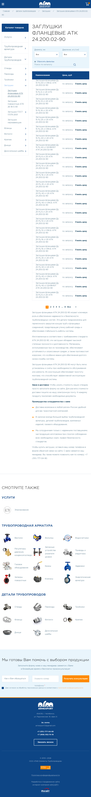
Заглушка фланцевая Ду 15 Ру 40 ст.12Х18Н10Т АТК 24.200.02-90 (47, 147)
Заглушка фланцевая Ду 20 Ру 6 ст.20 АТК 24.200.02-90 (47, 156)
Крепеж (15, 140)
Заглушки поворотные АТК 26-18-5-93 (16, 104)
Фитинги (15, 134)
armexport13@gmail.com (45, 725)
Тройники (15, 80)
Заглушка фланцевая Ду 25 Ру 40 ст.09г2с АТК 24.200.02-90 (47, 276)
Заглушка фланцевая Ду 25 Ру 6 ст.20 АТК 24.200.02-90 (47, 212)
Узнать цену (81, 84)
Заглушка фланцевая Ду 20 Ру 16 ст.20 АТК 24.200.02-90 (47, 175)
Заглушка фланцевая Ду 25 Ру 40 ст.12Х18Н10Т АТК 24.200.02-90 (47, 285)
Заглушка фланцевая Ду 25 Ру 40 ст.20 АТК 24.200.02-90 (47, 267)
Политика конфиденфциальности (45, 775)
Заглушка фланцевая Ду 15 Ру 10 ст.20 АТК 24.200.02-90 (47, 101)
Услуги (15, 37)
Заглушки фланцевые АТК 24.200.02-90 (15, 93)
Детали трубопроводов (26, 11)
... (62, 307)
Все (69, 307)
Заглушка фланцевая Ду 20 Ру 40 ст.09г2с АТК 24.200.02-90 (47, 202)
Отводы (15, 68)
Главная (6, 11)
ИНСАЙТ (54, 785)
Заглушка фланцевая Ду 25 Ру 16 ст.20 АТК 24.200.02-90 (47, 239)
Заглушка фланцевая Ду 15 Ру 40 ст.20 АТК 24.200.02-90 (47, 138)
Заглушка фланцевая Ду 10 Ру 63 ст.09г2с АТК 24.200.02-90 (47, 83)
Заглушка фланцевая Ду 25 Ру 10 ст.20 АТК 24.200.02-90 (47, 221)
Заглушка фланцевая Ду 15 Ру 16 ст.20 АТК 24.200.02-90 (47, 110)
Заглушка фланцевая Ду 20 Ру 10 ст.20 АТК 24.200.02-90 (47, 166)
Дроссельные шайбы (15, 151)
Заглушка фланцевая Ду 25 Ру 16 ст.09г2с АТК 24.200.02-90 (47, 249)
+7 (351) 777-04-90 (45, 731)
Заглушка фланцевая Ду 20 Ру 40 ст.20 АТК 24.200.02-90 (47, 193)
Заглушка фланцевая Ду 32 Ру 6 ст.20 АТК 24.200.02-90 (47, 295)
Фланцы (15, 128)
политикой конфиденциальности (70, 688)
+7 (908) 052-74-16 (45, 734)
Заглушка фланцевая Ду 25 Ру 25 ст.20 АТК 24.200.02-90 (47, 258)
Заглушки (46, 11)
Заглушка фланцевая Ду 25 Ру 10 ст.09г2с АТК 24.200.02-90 (47, 230)
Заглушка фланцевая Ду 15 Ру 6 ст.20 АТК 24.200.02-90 (47, 92)
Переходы (15, 74)
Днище (15, 145)
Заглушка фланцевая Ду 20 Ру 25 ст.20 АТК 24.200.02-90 (47, 184)
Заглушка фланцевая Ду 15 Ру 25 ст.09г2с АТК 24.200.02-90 (47, 129)
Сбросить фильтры (45, 61)
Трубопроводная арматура (15, 48)
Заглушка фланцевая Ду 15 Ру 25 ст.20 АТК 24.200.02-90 (47, 119)
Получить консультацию (76, 679)
